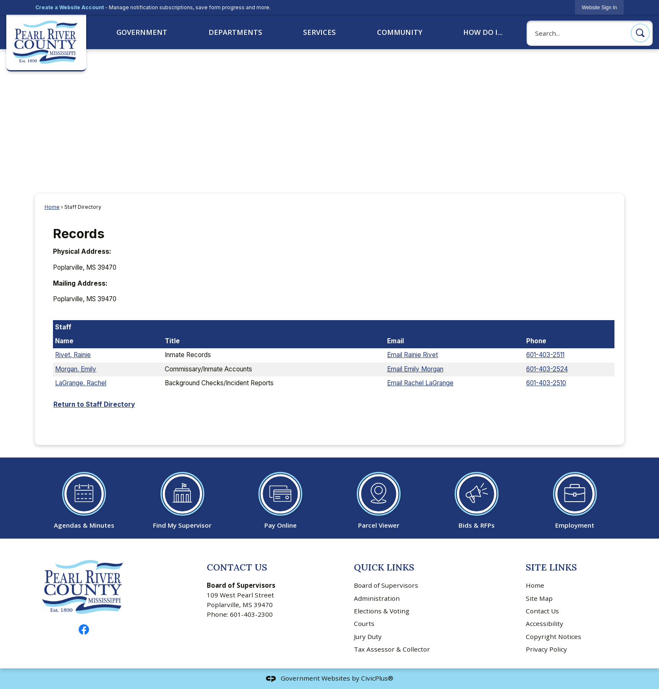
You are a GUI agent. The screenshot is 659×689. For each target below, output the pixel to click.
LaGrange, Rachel (80, 383)
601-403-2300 (251, 614)
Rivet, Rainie (73, 355)
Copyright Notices (553, 636)
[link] (599, 7)
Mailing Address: (80, 283)
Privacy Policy (546, 649)
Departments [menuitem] (235, 32)
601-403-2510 (546, 383)
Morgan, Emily (75, 369)
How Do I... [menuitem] (483, 32)
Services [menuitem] (319, 32)
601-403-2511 (545, 355)
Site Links (551, 567)
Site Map (539, 598)
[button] (640, 33)
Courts (364, 623)
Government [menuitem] (141, 32)
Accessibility (544, 623)
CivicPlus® (377, 678)
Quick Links (384, 567)
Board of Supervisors (386, 585)
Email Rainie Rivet (412, 355)
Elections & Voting (381, 611)
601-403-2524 (547, 369)
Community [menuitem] (399, 32)
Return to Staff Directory (94, 404)
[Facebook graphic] (84, 629)
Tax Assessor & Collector (392, 649)
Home (52, 207)
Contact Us (542, 611)
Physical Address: (82, 251)
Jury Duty (368, 636)
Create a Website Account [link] (69, 7)
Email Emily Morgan (415, 369)
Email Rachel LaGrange (420, 383)
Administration (377, 598)
